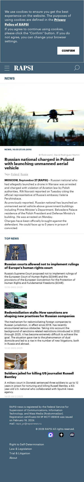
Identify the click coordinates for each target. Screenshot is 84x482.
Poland (15, 174)
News (9, 78)
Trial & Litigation (19, 453)
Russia (24, 174)
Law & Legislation (20, 448)
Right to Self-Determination (26, 444)
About (13, 457)
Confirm (68, 50)
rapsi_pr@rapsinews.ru (29, 423)
